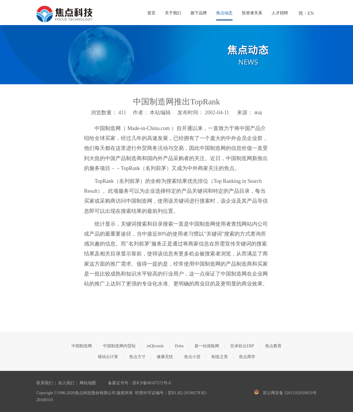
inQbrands (155, 346)
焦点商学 (247, 357)
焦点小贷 (192, 357)
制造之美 (220, 357)
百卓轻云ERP (242, 346)
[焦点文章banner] (176, 54)
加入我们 (66, 383)
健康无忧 (165, 357)
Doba (179, 346)
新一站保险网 (207, 346)
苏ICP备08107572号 (149, 383)
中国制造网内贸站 (119, 346)
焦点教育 (273, 346)
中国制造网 (81, 346)
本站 (258, 113)
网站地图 (88, 383)
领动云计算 (108, 357)
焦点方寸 (137, 357)
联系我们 (44, 383)
